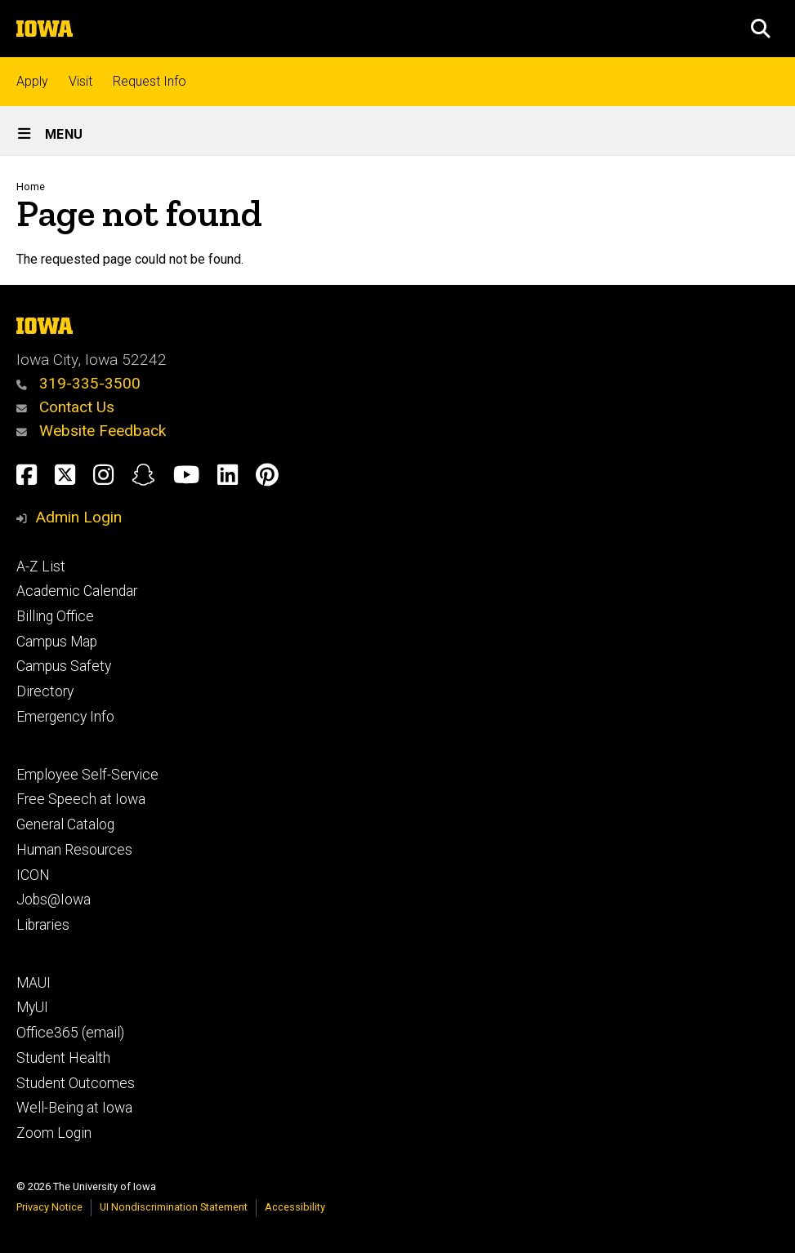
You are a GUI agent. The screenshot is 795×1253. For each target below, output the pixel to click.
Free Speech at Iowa (80, 799)
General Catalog (65, 824)
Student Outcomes (75, 1083)
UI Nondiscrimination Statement (174, 1207)
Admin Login (78, 517)
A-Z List (40, 566)
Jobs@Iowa (53, 899)
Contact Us (65, 407)
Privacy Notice (49, 1207)
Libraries (42, 925)
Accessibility (295, 1207)
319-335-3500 (78, 383)
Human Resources (74, 850)
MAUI (33, 983)
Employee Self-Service (87, 774)
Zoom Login (54, 1133)
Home (30, 186)
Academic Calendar (76, 591)
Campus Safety (63, 666)
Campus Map (56, 641)
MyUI (32, 1007)
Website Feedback (91, 430)
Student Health (63, 1058)
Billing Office (55, 616)
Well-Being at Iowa (74, 1108)
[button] (760, 28)
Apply (32, 81)
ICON (33, 875)
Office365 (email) (70, 1032)
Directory (45, 691)
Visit (80, 81)
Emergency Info (65, 717)
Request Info (149, 81)
